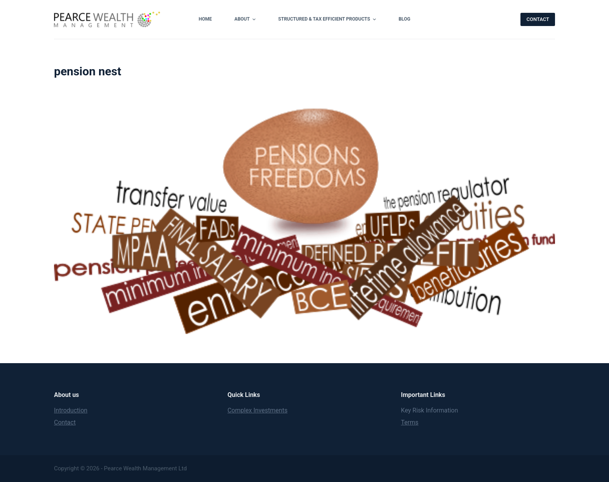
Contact (65, 422)
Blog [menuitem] (404, 19)
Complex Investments (258, 410)
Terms (409, 422)
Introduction (70, 410)
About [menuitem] (246, 19)
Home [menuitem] (205, 19)
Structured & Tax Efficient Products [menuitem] (328, 19)
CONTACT (537, 19)
